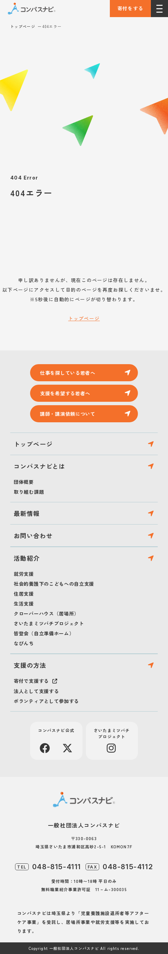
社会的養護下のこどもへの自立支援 (54, 583)
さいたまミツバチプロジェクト (49, 623)
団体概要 (24, 481)
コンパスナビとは (39, 466)
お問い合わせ (33, 535)
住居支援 (24, 593)
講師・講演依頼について (67, 413)
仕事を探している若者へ (67, 372)
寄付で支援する (31, 680)
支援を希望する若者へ (65, 393)
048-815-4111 (56, 866)
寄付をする (130, 8)
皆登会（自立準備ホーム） (44, 633)
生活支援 (24, 603)
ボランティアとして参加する (46, 701)
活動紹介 (27, 558)
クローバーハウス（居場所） (46, 613)
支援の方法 (30, 665)
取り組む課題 (29, 491)
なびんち (24, 643)
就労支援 (24, 573)
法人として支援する (36, 691)
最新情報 (27, 513)
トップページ (22, 26)
